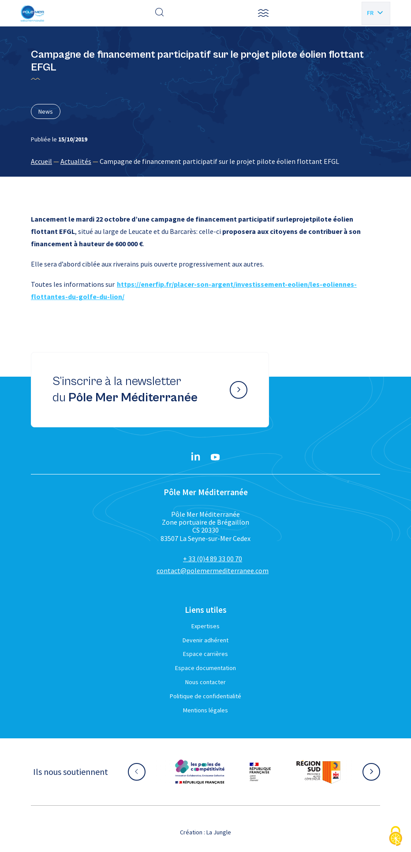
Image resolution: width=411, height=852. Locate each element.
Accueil (41, 161)
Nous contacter (205, 682)
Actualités (75, 161)
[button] (263, 13)
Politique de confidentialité (205, 696)
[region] (205, 161)
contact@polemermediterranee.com (213, 570)
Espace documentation (205, 668)
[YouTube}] (215, 457)
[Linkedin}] (195, 457)
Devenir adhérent (205, 640)
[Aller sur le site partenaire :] (199, 771)
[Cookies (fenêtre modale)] (395, 837)
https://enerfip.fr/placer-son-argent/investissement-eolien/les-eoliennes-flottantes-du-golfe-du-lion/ (194, 290)
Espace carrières (205, 654)
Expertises (205, 626)
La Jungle (218, 832)
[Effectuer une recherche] (159, 13)
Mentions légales (205, 710)
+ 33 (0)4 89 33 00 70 (212, 558)
